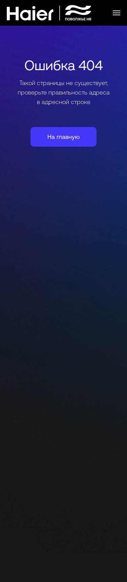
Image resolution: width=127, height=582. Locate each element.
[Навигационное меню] (116, 13)
